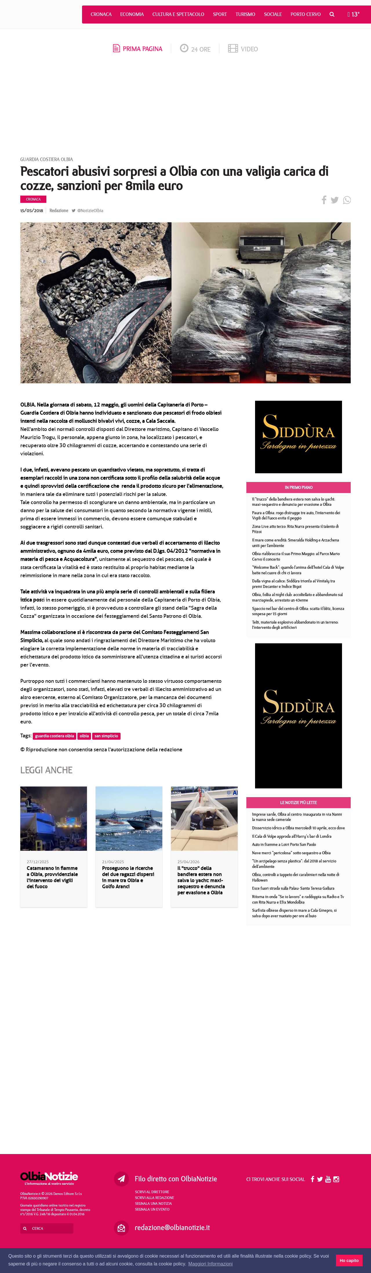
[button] (333, 14)
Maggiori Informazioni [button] (210, 1263)
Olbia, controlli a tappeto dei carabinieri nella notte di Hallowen (295, 877)
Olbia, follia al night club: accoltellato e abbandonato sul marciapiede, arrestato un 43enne (297, 597)
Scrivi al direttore (152, 1191)
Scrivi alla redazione (154, 1197)
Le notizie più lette (298, 803)
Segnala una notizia (153, 1203)
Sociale (273, 14)
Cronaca (101, 14)
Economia (132, 14)
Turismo (245, 14)
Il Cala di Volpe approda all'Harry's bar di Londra (292, 836)
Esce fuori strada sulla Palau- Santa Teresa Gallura (293, 888)
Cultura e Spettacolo (178, 14)
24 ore (195, 49)
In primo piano (298, 487)
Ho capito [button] (349, 1260)
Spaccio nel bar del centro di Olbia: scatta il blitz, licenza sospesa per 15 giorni (298, 611)
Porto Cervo (306, 14)
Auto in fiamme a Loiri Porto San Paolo (284, 844)
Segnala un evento (152, 1209)
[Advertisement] (185, 107)
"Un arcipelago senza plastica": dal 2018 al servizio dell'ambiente (294, 863)
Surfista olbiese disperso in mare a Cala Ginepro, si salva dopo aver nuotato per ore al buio (294, 913)
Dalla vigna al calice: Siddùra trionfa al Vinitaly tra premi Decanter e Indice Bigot (293, 583)
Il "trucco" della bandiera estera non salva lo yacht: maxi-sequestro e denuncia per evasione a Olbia (201, 880)
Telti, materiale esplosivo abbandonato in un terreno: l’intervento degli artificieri (295, 625)
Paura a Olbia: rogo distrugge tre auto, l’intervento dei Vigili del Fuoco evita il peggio (296, 515)
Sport (220, 14)
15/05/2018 (31, 210)
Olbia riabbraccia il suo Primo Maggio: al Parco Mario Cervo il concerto (296, 556)
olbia (84, 736)
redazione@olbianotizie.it (172, 1227)
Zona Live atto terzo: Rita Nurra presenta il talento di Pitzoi (295, 529)
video (243, 48)
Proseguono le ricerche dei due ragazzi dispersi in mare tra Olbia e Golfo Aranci (128, 877)
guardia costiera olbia (54, 736)
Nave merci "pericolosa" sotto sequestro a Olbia (291, 853)
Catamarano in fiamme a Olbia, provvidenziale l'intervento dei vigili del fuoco (52, 877)
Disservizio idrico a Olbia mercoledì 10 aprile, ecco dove (298, 828)
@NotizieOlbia (87, 210)
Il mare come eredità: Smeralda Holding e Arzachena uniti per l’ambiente (295, 542)
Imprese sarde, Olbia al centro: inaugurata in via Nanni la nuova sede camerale (297, 817)
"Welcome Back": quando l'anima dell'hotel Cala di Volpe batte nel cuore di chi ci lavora (298, 570)
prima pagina (137, 48)
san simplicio (106, 736)
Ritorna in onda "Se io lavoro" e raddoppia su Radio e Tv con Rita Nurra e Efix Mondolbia (298, 899)
